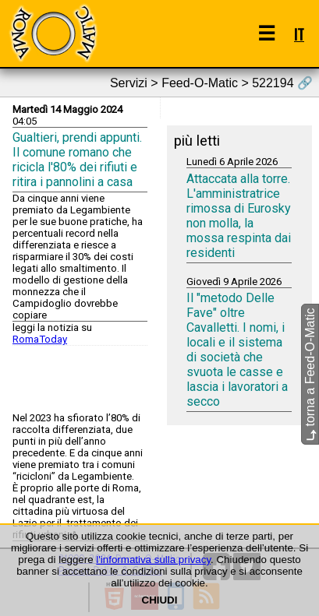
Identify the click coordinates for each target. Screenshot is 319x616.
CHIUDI (160, 600)
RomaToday (39, 339)
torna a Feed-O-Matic (310, 374)
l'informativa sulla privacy (153, 559)
